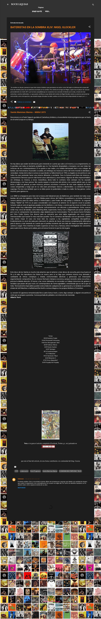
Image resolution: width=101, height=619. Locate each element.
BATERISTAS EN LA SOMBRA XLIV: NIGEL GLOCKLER (42, 27)
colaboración (24, 471)
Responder (21, 487)
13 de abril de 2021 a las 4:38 (31, 479)
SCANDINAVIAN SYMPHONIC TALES (70, 471)
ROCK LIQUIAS (19, 4)
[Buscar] (93, 5)
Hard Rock (37, 11)
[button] (89, 27)
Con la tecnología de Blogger (50, 601)
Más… (66, 11)
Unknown (21, 479)
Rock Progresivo (53, 11)
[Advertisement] (50, 535)
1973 (16, 471)
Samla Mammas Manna (50, 471)
